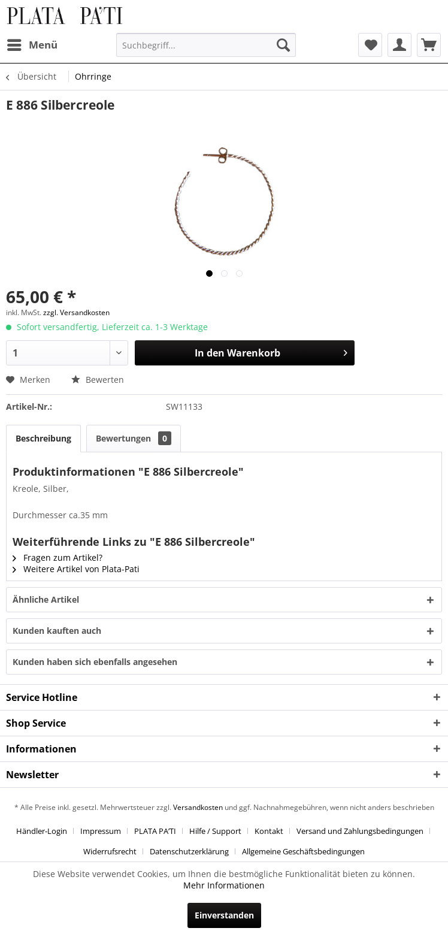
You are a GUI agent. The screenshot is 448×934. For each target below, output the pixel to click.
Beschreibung (43, 438)
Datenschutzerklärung (189, 851)
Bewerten (97, 379)
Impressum (100, 831)
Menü (32, 43)
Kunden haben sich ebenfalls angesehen (95, 661)
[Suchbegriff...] (205, 45)
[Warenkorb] (429, 45)
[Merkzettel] (370, 45)
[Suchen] (283, 45)
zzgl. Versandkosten (76, 312)
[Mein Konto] (399, 45)
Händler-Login (41, 831)
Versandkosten (198, 807)
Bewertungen (133, 438)
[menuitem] (31, 45)
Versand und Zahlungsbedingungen (359, 831)
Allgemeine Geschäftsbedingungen (303, 851)
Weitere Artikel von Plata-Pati (76, 569)
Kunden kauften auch (57, 630)
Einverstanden (224, 915)
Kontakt (269, 831)
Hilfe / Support (215, 831)
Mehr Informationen (224, 885)
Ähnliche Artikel (46, 599)
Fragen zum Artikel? (57, 557)
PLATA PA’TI (155, 831)
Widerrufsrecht (110, 851)
